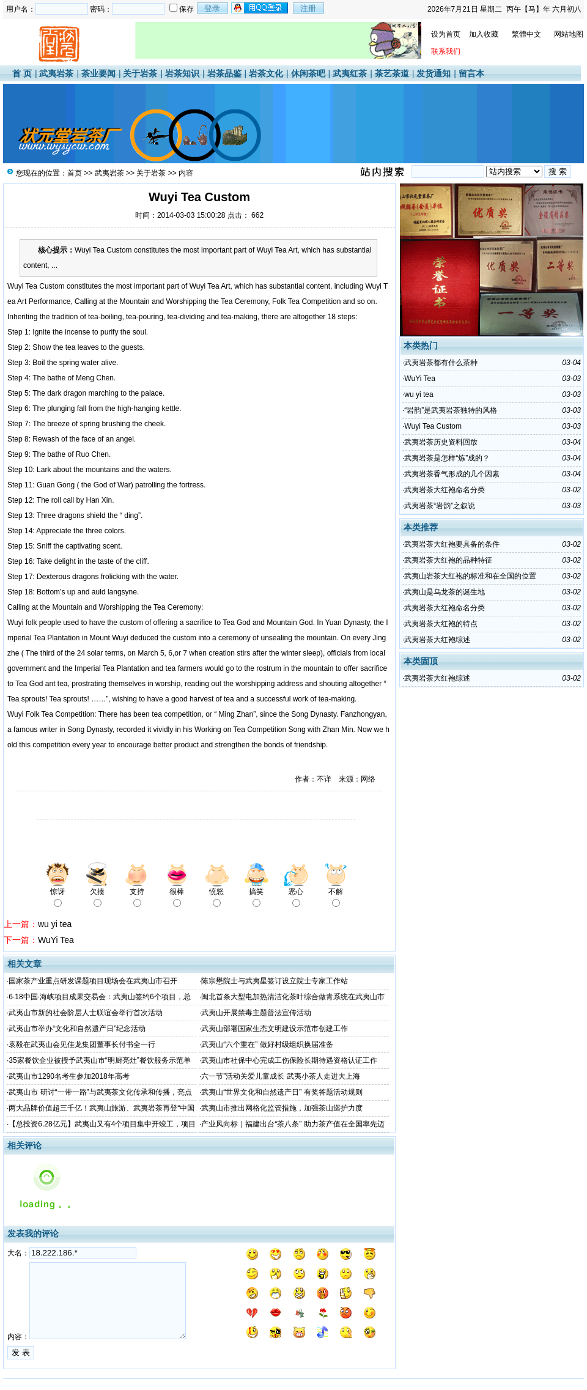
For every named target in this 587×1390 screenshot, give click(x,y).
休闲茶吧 (308, 73)
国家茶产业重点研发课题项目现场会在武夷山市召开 (93, 981)
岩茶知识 (182, 73)
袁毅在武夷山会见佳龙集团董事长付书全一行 (82, 1044)
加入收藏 (483, 34)
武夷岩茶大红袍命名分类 (444, 490)
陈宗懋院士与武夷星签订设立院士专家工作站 (274, 981)
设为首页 (445, 34)
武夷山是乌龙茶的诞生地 (444, 592)
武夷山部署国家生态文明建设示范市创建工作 (274, 1028)
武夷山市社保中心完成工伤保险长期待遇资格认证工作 (289, 1060)
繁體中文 (526, 34)
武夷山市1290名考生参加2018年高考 (69, 1076)
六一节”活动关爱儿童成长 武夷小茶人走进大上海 (280, 1076)
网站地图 (568, 34)
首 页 (22, 73)
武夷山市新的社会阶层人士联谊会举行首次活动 (86, 1012)
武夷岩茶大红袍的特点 (441, 623)
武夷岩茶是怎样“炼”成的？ (447, 458)
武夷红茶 (350, 73)
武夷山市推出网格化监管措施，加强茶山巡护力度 (282, 1108)
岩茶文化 (266, 73)
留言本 (471, 73)
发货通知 (433, 73)
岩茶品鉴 (224, 73)
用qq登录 (260, 7)
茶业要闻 (98, 73)
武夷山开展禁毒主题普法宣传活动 (256, 1012)
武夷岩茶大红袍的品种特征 (448, 560)
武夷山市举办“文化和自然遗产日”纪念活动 (77, 1028)
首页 (74, 173)
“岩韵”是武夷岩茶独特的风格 (450, 410)
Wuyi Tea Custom (433, 426)
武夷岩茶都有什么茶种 (441, 362)
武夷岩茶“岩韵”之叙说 (439, 505)
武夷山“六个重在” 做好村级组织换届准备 (267, 1044)
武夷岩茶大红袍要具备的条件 (452, 544)
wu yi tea (55, 924)
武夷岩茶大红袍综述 (437, 639)
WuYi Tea (56, 940)
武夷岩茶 (56, 73)
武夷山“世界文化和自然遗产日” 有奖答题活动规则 (281, 1092)
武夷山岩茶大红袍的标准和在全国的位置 (470, 576)
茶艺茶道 (392, 73)
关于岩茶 (140, 73)
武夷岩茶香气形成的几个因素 (452, 474)
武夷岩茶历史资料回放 (441, 442)
